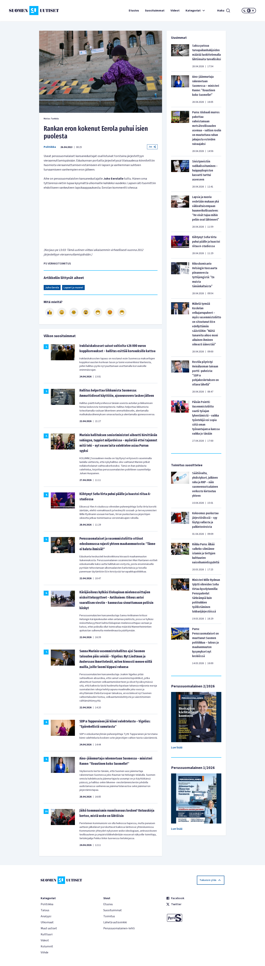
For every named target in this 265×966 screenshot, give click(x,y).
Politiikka (50, 147)
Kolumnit (47, 946)
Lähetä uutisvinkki (115, 922)
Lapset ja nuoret (73, 287)
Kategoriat (196, 10)
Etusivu (134, 10)
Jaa (152, 146)
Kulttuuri (47, 934)
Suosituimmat (154, 10)
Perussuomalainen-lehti (119, 928)
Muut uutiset (49, 928)
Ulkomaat (47, 922)
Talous (45, 910)
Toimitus (109, 916)
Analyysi (46, 916)
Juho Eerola (52, 287)
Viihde (44, 952)
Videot (175, 10)
